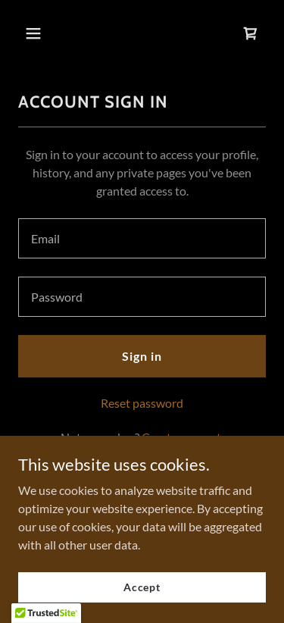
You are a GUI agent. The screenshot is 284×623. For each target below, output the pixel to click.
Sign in (142, 356)
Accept (142, 587)
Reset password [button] (142, 403)
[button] (46, 33)
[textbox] (142, 238)
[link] (251, 33)
